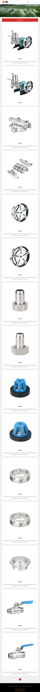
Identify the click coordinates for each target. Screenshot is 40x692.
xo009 (20, 406)
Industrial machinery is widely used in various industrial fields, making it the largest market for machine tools (20, 62)
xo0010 (20, 450)
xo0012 (20, 538)
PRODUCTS (20, 10)
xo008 (20, 363)
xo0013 (20, 582)
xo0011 (20, 494)
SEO (31, 686)
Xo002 (20, 103)
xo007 (20, 319)
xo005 (20, 231)
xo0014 (20, 626)
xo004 (20, 187)
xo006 (20, 275)
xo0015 (20, 670)
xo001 (20, 59)
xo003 (20, 143)
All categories (20, 20)
